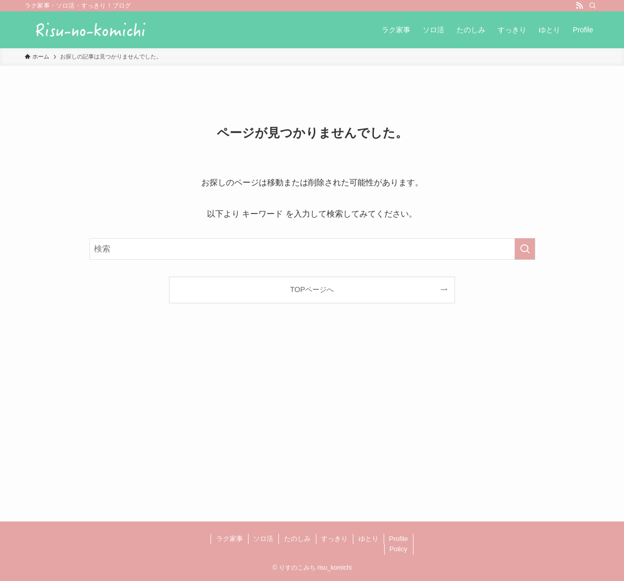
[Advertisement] (312, 425)
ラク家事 (229, 539)
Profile (398, 539)
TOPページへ (312, 289)
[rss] (579, 5)
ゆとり (368, 539)
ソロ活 (263, 539)
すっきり (334, 539)
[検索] (592, 5)
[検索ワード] (312, 249)
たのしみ (297, 539)
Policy (398, 549)
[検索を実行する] (525, 249)
